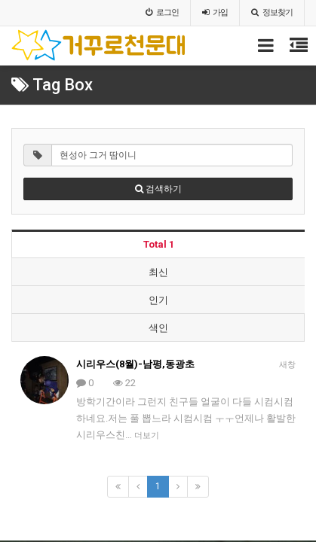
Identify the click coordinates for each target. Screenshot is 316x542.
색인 (158, 327)
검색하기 (158, 189)
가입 (215, 12)
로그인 (162, 12)
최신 (158, 272)
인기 (158, 300)
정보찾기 (272, 12)
